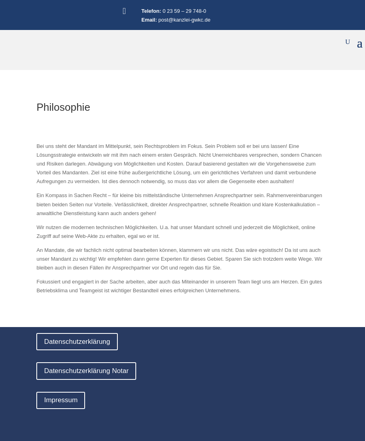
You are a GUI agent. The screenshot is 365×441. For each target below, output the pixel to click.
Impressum (60, 400)
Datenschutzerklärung (77, 341)
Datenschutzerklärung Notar (86, 371)
